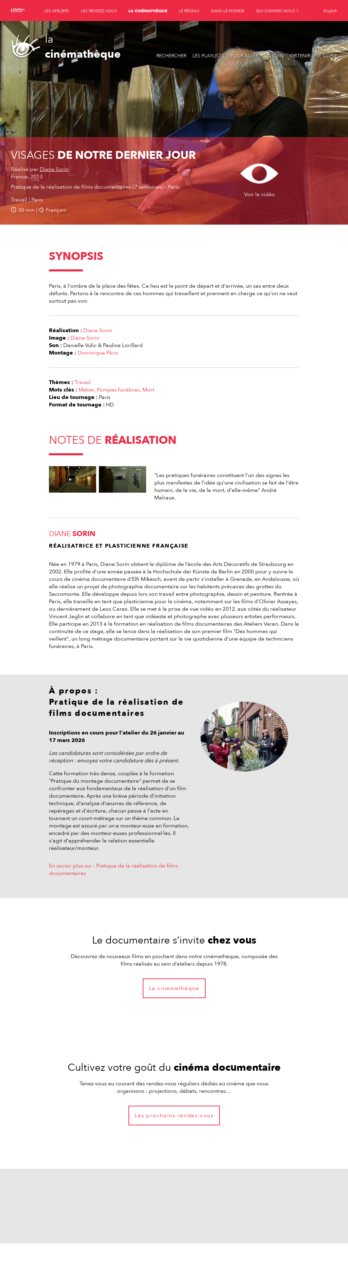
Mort (148, 390)
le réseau (189, 11)
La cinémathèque (174, 988)
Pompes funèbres (118, 390)
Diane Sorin (54, 169)
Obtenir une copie (313, 56)
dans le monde (227, 11)
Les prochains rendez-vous (174, 1115)
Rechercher (171, 56)
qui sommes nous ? (277, 11)
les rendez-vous (99, 11)
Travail (82, 382)
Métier (86, 390)
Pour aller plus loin (257, 56)
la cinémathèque (147, 11)
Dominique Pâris (97, 353)
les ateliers (56, 11)
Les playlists (208, 56)
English (330, 11)
